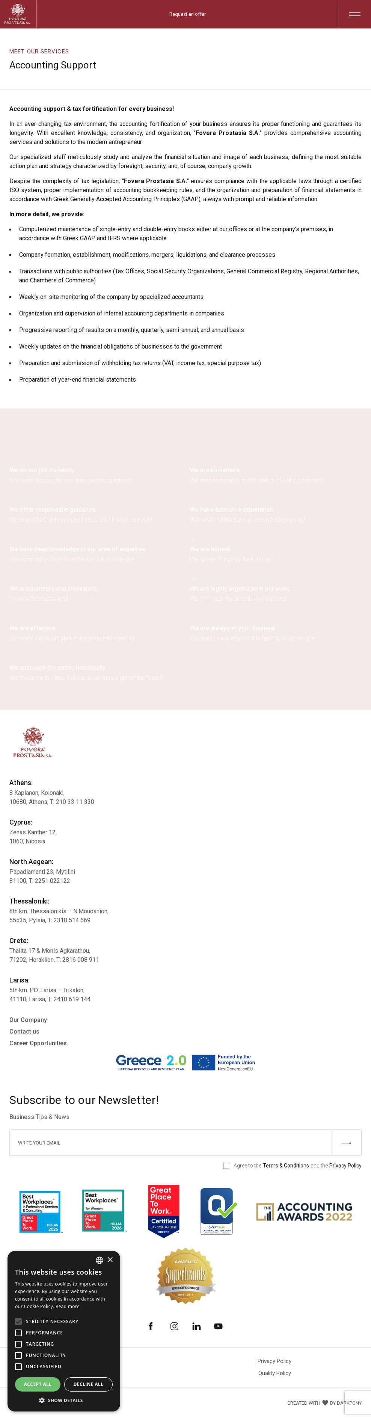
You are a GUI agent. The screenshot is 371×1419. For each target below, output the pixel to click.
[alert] (64, 1331)
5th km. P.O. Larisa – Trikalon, (46, 990)
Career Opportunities (38, 1043)
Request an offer (187, 14)
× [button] (110, 1260)
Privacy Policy (274, 1361)
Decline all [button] (89, 1384)
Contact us (24, 1031)
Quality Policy (274, 1373)
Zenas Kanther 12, (33, 832)
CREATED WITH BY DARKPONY (324, 1403)
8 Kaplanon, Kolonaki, (37, 792)
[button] (64, 1400)
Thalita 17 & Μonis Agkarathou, (49, 950)
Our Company (28, 1019)
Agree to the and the (292, 1166)
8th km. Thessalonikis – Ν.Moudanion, (59, 911)
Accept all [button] (38, 1384)
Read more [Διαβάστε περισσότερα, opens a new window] (68, 1306)
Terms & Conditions (286, 1166)
